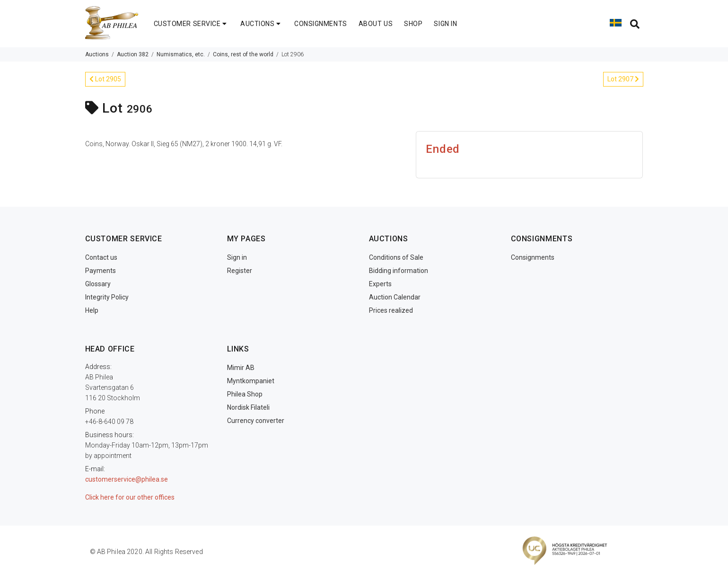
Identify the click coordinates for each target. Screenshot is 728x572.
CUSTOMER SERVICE (191, 23)
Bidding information (398, 270)
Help (91, 310)
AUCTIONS (261, 23)
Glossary (98, 284)
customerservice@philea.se (126, 479)
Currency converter (255, 420)
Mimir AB (240, 367)
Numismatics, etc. (181, 54)
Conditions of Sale (396, 257)
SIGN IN (445, 23)
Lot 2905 (105, 79)
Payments (100, 270)
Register (239, 270)
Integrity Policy (107, 297)
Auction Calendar (395, 297)
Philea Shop (245, 394)
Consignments (532, 257)
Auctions (97, 54)
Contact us (101, 257)
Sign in (237, 257)
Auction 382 (133, 54)
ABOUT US (376, 23)
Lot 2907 (623, 79)
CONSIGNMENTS (320, 23)
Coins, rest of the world (243, 54)
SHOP (413, 23)
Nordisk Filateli (248, 407)
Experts (380, 284)
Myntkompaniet (250, 381)
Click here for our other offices (130, 497)
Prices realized (391, 310)
